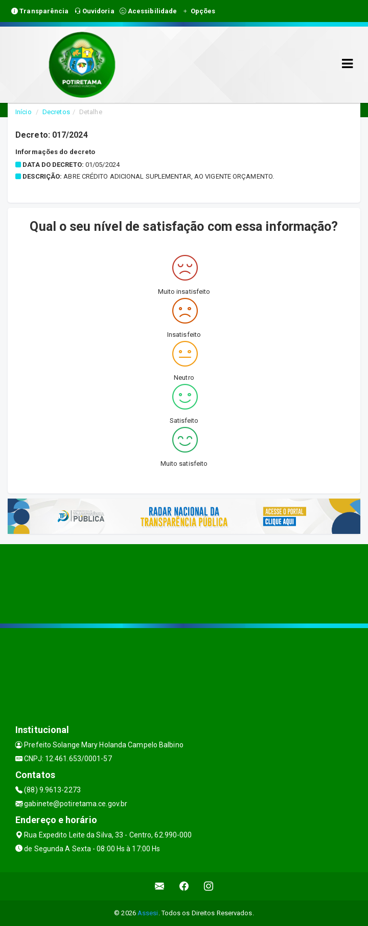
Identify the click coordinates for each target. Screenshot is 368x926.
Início (23, 112)
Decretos (56, 112)
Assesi (147, 913)
